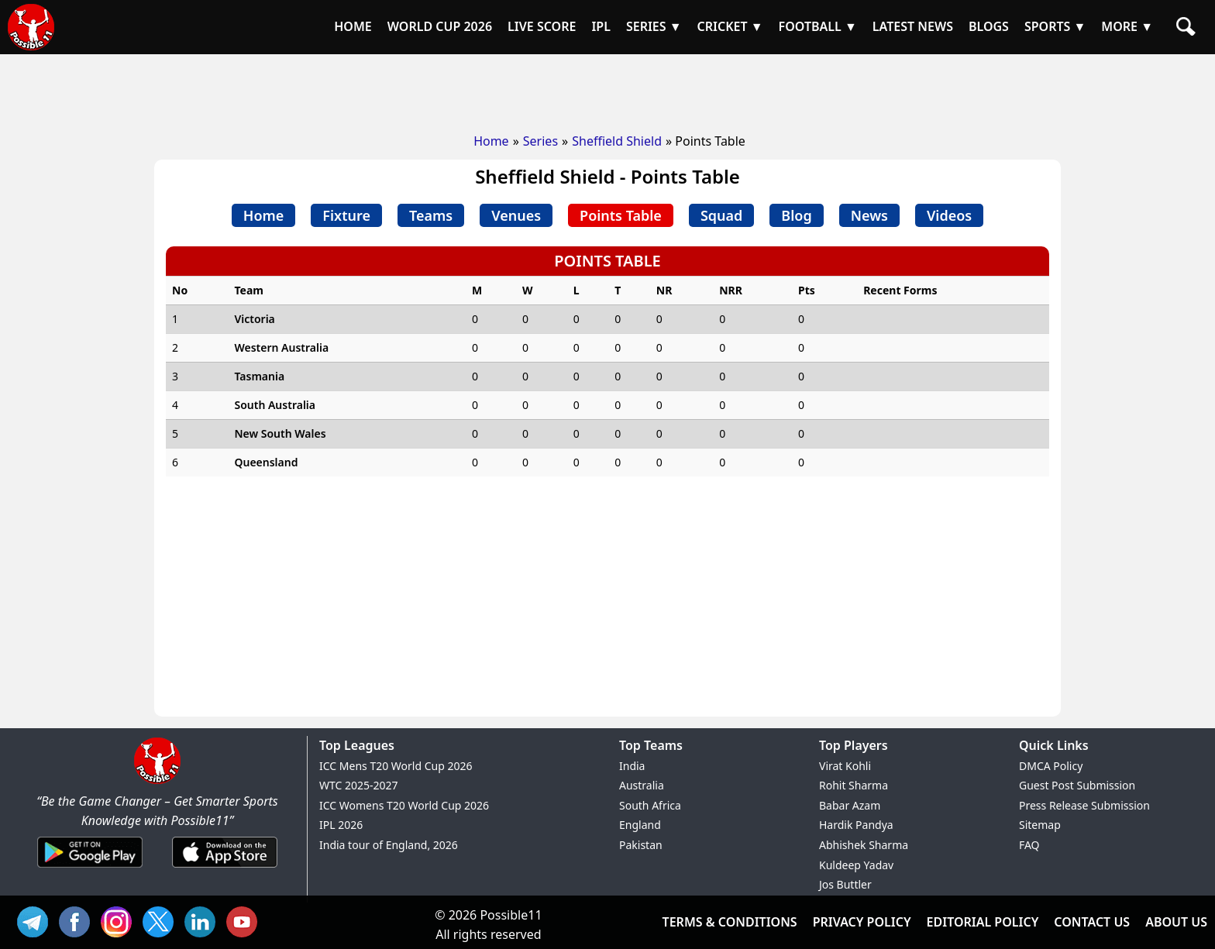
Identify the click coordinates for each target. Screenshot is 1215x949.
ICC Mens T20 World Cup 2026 (395, 765)
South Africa (650, 805)
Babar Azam (849, 805)
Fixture (346, 215)
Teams (431, 215)
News (869, 215)
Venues (516, 215)
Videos (949, 215)
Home (491, 141)
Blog (796, 215)
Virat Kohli (845, 765)
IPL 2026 (341, 824)
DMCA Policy (1050, 765)
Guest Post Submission (1077, 785)
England (640, 824)
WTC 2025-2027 (358, 785)
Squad (721, 215)
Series (540, 141)
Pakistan (641, 844)
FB (78, 920)
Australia (641, 785)
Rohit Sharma (853, 785)
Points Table (621, 215)
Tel (36, 920)
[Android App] (89, 868)
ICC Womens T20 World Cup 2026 (404, 805)
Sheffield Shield (617, 141)
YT (245, 920)
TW (162, 920)
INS (120, 920)
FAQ (1029, 844)
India (632, 765)
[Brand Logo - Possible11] (157, 780)
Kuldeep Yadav (856, 865)
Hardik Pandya (856, 824)
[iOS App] (224, 868)
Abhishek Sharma (863, 844)
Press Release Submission (1084, 805)
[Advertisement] (607, 89)
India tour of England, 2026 (388, 844)
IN (203, 920)
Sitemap (1040, 824)
